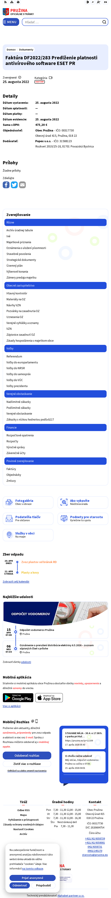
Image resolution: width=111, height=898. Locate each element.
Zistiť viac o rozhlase (27, 748)
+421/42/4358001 (95, 826)
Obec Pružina (65, 884)
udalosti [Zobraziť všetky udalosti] (26, 646)
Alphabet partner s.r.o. (71, 879)
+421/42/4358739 (95, 822)
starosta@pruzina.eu (95, 839)
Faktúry (39, 66)
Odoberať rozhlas (27, 739)
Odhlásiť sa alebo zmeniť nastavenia (27, 754)
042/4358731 (95, 830)
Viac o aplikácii (12, 690)
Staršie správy (70, 762)
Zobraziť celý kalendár (16, 565)
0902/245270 (95, 834)
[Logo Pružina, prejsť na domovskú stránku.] (55, 12)
